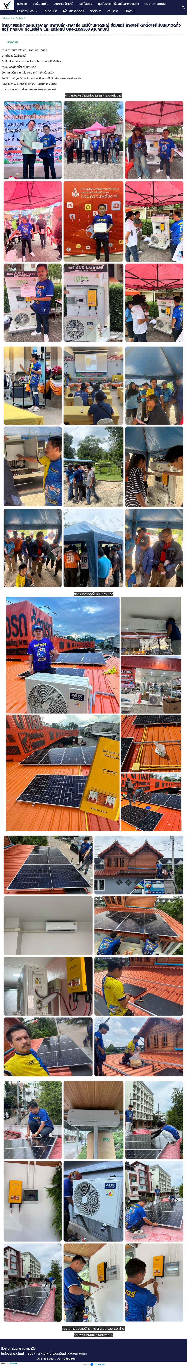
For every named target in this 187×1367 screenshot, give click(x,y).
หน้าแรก (6, 18)
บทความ (12, 42)
